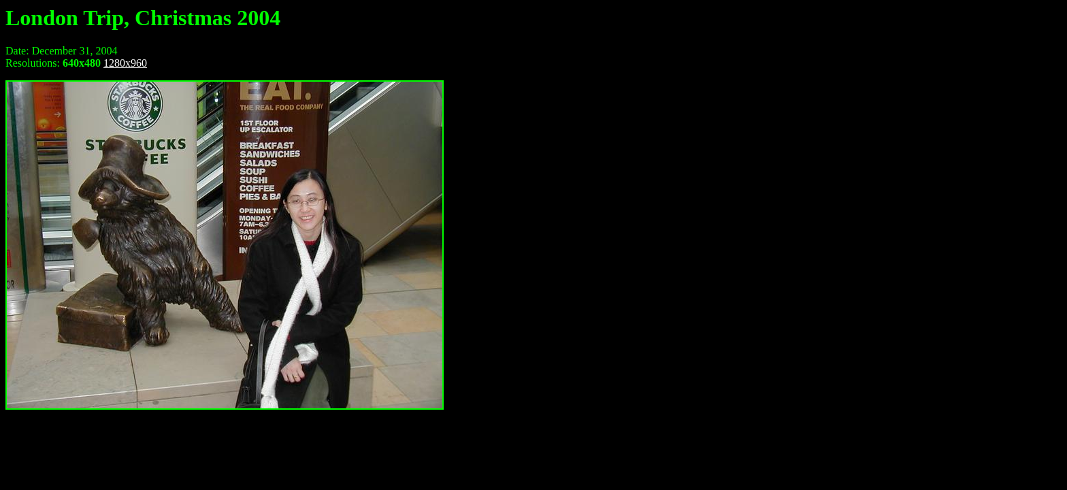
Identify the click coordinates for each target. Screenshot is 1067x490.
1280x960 (125, 63)
